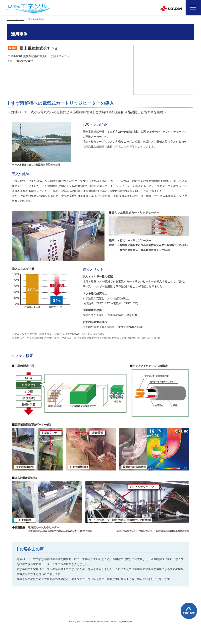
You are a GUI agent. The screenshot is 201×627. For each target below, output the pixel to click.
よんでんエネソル (15, 19)
